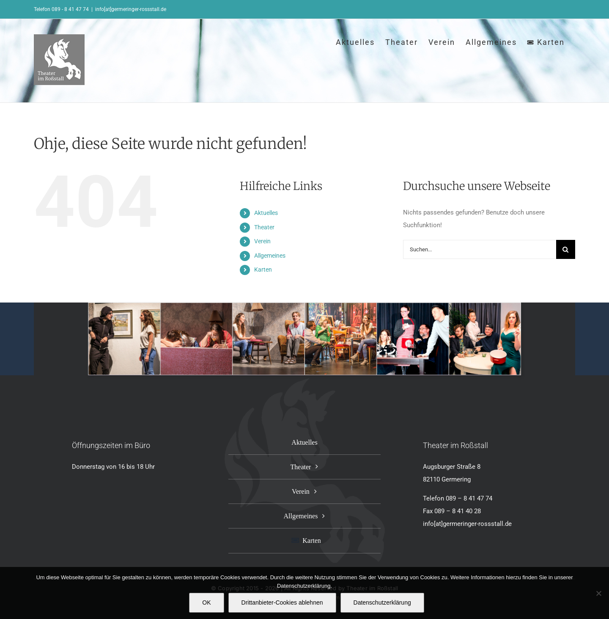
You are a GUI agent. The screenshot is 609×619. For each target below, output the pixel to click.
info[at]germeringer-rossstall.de (130, 9)
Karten (263, 269)
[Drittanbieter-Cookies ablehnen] (598, 593)
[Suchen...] (479, 249)
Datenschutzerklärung (382, 602)
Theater (264, 227)
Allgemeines (269, 255)
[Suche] (565, 249)
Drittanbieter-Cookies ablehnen (282, 602)
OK (206, 602)
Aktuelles (266, 212)
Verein (262, 241)
